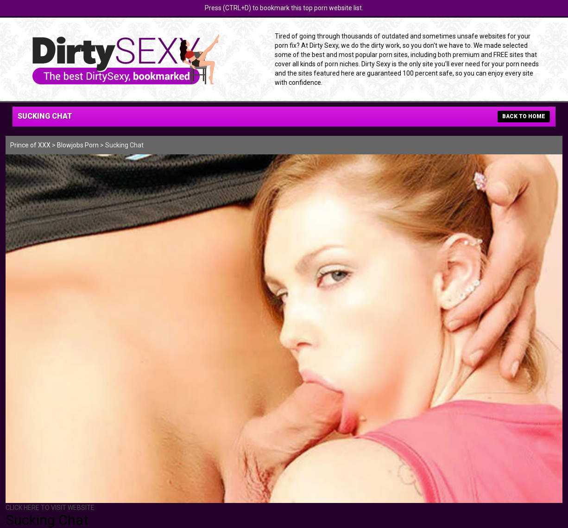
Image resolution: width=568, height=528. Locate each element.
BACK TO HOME (523, 116)
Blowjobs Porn (78, 145)
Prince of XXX (30, 145)
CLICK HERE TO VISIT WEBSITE (50, 507)
